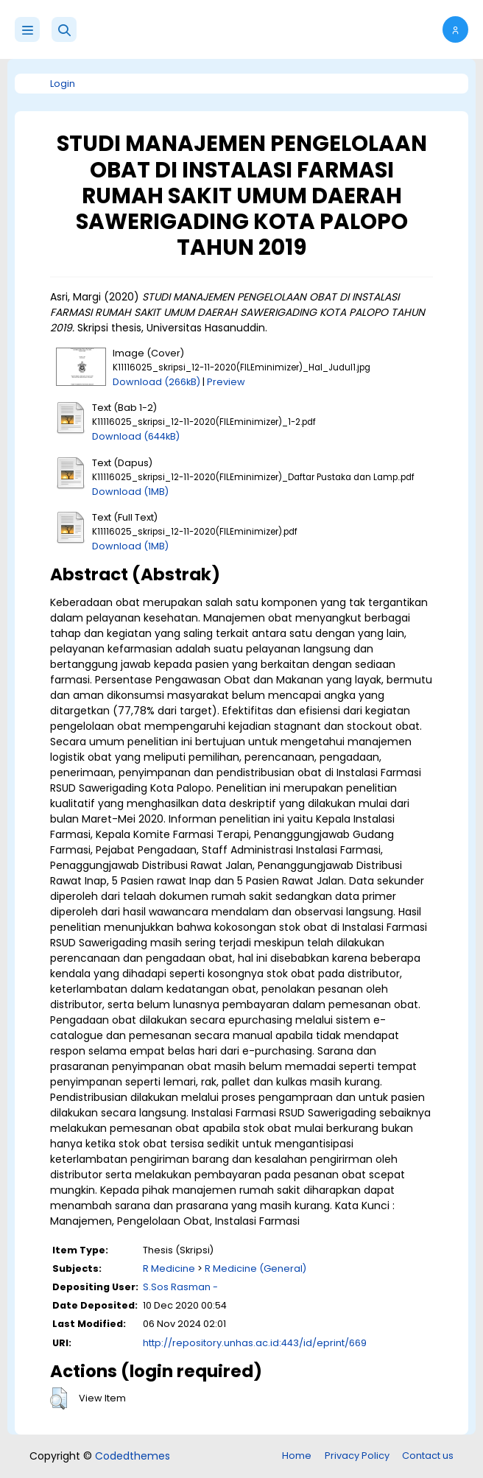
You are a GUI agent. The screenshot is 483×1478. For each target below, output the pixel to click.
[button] (64, 29)
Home (296, 1455)
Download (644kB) (136, 436)
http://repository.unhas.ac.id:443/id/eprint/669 (255, 1343)
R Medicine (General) (255, 1268)
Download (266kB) (156, 382)
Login (62, 83)
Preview (226, 382)
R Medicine (169, 1268)
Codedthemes (132, 1456)
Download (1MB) (130, 491)
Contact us (428, 1455)
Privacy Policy (357, 1455)
